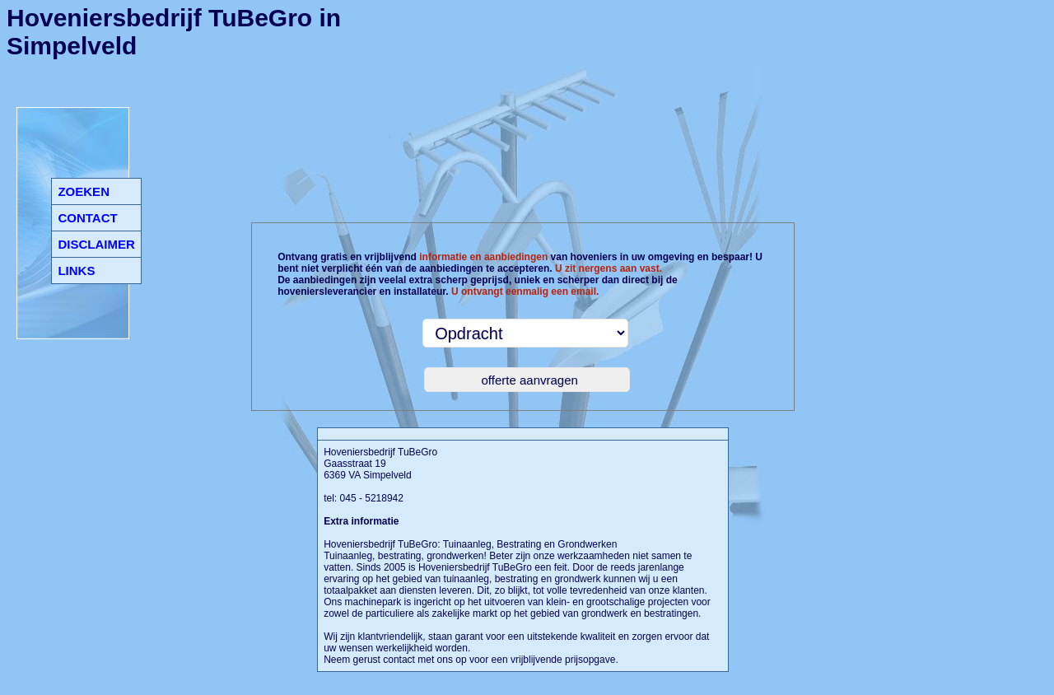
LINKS (76, 271)
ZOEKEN (84, 191)
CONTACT (87, 218)
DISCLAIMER (96, 244)
